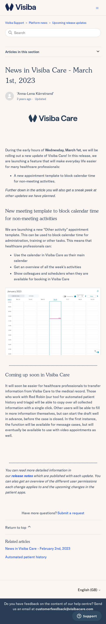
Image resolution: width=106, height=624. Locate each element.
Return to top (18, 527)
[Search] (53, 32)
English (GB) (89, 590)
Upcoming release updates (69, 22)
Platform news (38, 22)
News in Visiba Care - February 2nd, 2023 (37, 548)
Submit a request (70, 513)
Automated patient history (26, 557)
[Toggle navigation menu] (97, 8)
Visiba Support (14, 22)
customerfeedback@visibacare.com (64, 609)
